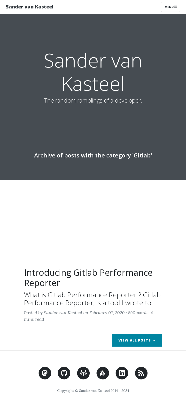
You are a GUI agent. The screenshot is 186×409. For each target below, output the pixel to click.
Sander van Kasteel (30, 6)
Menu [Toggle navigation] (170, 7)
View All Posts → (137, 340)
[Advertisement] (93, 226)
